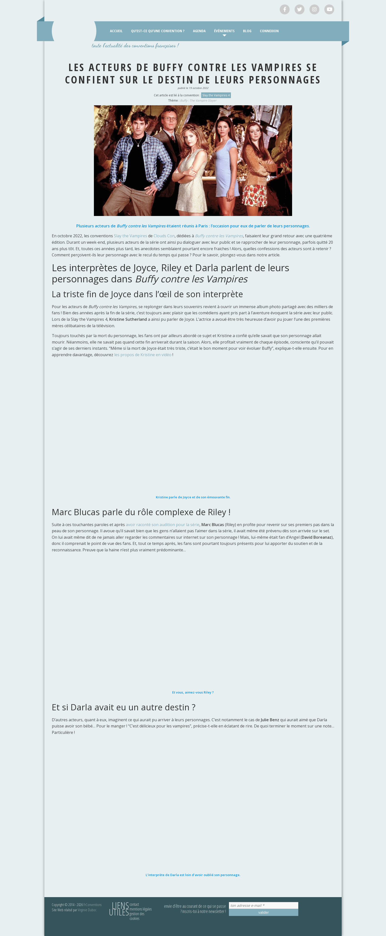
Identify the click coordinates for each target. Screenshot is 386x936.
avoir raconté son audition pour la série (162, 524)
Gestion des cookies (137, 916)
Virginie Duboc (87, 909)
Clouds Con (164, 236)
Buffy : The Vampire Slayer (198, 100)
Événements (224, 30)
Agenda (199, 30)
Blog (247, 30)
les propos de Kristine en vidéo (142, 354)
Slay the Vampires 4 (216, 95)
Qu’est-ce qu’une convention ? (158, 30)
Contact (134, 904)
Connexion (269, 30)
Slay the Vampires (130, 236)
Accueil (116, 30)
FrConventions (92, 904)
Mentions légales (141, 909)
